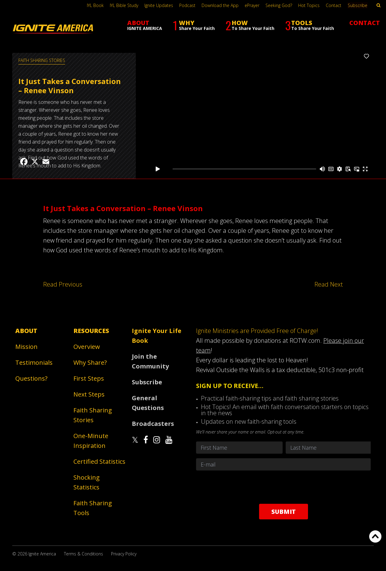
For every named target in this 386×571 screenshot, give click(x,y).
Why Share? (90, 362)
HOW (249, 25)
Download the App (220, 5)
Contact (334, 5)
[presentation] (283, 487)
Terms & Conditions (83, 554)
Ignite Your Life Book (156, 336)
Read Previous (62, 284)
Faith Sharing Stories (41, 60)
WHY (194, 25)
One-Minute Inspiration (90, 441)
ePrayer (252, 5)
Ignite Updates (159, 5)
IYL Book (95, 5)
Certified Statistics (99, 461)
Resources (91, 331)
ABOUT (144, 25)
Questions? (31, 378)
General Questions (148, 403)
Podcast (188, 5)
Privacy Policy (123, 554)
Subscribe (358, 5)
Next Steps (89, 394)
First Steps (88, 378)
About (26, 331)
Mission (26, 346)
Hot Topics (309, 5)
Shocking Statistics (86, 482)
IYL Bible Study (124, 5)
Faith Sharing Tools (92, 508)
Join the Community (150, 361)
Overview (86, 346)
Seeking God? (279, 5)
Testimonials (34, 362)
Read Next (328, 284)
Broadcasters (153, 423)
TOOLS (309, 25)
